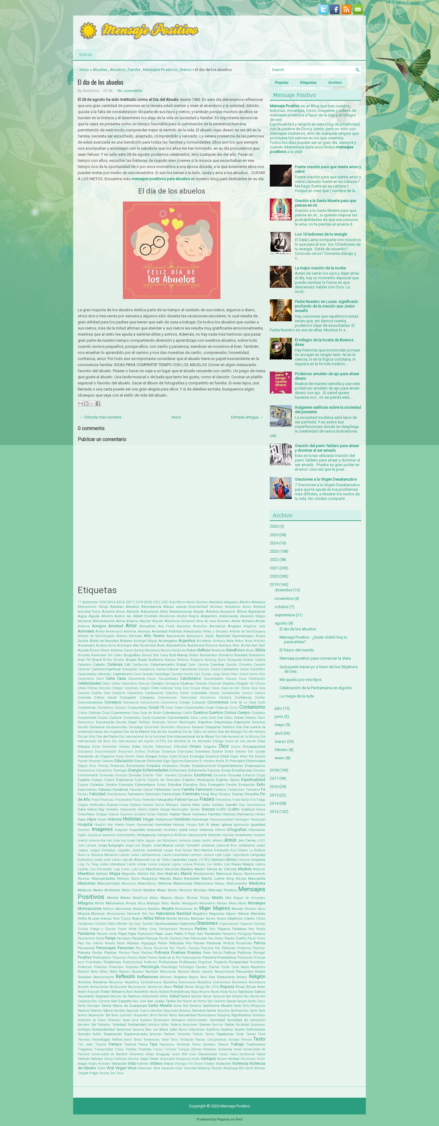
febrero (281, 749)
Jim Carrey (247, 840)
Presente (209, 957)
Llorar (142, 864)
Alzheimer (188, 621)
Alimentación (104, 621)
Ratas (104, 972)
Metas (154, 898)
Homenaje (199, 819)
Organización (228, 924)
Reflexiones (147, 977)
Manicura (224, 873)
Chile (82, 688)
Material (165, 883)
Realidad (151, 972)
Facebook (120, 789)
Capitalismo (123, 674)
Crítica (82, 713)
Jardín (206, 841)
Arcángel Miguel (145, 641)
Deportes (205, 722)
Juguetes (123, 850)
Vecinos (133, 1059)
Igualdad (258, 824)
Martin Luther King (218, 878)
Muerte (168, 908)
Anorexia (144, 631)
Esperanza (124, 780)
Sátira (108, 1010)
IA (207, 825)
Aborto (245, 602)
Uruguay (163, 1054)
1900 (102, 602)
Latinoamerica (150, 855)
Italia (140, 841)
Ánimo (100, 631)
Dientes (124, 747)
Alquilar (145, 621)
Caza (242, 679)
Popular (282, 82)
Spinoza (138, 1030)
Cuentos (200, 712)
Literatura (117, 864)
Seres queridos (122, 1015)
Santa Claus (256, 1001)
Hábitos (162, 814)
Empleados (170, 766)
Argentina (186, 640)
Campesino (147, 669)
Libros (230, 859)
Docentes (202, 751)
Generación (128, 809)
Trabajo (237, 1044)
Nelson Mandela (251, 913)
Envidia (135, 775)
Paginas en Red (229, 1119)
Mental (112, 898)
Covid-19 (156, 707)
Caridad (177, 674)
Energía (134, 770)
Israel (131, 841)
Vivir (156, 1068)
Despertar (213, 727)
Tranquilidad (103, 1049)
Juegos (83, 850)
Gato (82, 809)
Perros (259, 943)
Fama (176, 790)
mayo (279, 724)
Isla (123, 841)
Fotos (180, 799)
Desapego (136, 727)
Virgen (121, 1068)
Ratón (113, 972)
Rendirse (100, 982)
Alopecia (132, 621)
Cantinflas (257, 669)
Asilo (112, 645)
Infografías (237, 829)
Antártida (175, 631)
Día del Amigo (230, 731)
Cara (137, 674)
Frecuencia (223, 800)
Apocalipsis (195, 636)
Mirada (131, 903)
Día (239, 727)
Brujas (131, 659)
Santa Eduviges (89, 1006)
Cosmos (120, 708)
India (183, 830)
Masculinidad (108, 883)
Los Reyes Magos (239, 864)
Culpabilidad (87, 718)
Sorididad (242, 1025)
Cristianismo (252, 707)
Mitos (165, 903)
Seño (262, 1011)
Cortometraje (87, 708)
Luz (142, 869)
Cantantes (229, 669)
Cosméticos (105, 708)
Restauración (99, 987)
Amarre (248, 621)
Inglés (82, 835)
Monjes (222, 903)
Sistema (146, 1020)
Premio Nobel (136, 958)
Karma (207, 850)
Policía (217, 953)
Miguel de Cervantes (249, 898)
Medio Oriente (132, 890)
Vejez (144, 1059)
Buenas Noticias (177, 660)
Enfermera (178, 770)
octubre (281, 606)
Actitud (259, 606)
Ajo (129, 616)
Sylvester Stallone (162, 1034)
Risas (240, 987)
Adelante (133, 612)
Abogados (231, 602)
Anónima (129, 631)
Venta (195, 1059)
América (84, 626)
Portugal (259, 953)
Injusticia (94, 835)
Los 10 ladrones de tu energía (321, 234)
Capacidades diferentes (95, 674)
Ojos (137, 924)
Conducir (225, 698)
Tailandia (184, 1034)
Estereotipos (145, 784)
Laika (135, 855)
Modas (175, 903)
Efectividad (154, 761)
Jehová (217, 841)
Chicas (260, 684)
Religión (257, 976)
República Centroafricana (143, 982)
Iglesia (226, 824)
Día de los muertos (166, 731)
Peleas (162, 943)
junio (279, 716)
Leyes (192, 859)
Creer (209, 707)
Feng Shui (209, 794)
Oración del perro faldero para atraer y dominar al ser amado (327, 448)
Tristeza (144, 1049)
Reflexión (125, 976)
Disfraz (140, 752)
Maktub (142, 874)
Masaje (241, 879)
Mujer (205, 908)
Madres (245, 869)
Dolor (229, 751)
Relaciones (226, 977)
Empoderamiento (204, 766)
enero (280, 758)
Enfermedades (156, 770)
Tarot (261, 1034)
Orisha (83, 929)
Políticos (244, 952)
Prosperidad (238, 962)
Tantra (209, 1034)
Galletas (218, 805)
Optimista (188, 923)
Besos (250, 650)
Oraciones (207, 923)
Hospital (85, 824)
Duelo (173, 756)
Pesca (148, 948)
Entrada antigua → (247, 417)
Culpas (103, 718)
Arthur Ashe (243, 641)
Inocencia (109, 835)
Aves (236, 645)
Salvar (207, 996)
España (84, 780)
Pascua (151, 938)
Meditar (149, 890)
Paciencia (186, 929)
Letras (116, 860)
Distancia (169, 752)
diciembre (283, 590)
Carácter (147, 674)
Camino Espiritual (106, 669)
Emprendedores (230, 766)
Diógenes (210, 747)
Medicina (257, 883)
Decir (261, 718)
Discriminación (105, 752)
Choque (117, 688)
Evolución (247, 784)
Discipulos (85, 752)
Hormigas (242, 819)
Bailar (105, 650)
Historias (132, 819)
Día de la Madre (136, 731)
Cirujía (195, 688)
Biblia (260, 650)
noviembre (284, 598)
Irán (109, 841)
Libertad (216, 859)
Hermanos (245, 814)
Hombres (182, 819)
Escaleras (185, 775)
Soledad (119, 1024)
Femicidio (153, 794)
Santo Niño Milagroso (249, 1006)
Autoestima (176, 645)
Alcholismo (167, 616)
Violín (101, 1068)
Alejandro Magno (252, 616)
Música (84, 913)
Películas (176, 943)
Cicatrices (131, 688)
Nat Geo (148, 914)
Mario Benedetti (186, 878)
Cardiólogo (162, 674)
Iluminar (84, 830)
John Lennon (87, 845)
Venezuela (167, 1059)
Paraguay (245, 934)
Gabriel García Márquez (160, 805)
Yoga (93, 1073)
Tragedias (85, 1049)
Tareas (251, 1034)
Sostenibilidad (103, 1029)
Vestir (261, 1059)
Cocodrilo (118, 693)
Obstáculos (86, 924)
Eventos (231, 785)
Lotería (260, 864)
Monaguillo (190, 903)
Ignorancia (241, 825)
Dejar (132, 722)
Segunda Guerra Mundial (145, 1011)
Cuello (187, 713)
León (107, 860)
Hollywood (164, 819)
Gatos (92, 809)
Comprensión (167, 698)
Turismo (170, 1049)
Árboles (126, 641)
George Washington (174, 809)
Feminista (191, 794)
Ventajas (208, 1058)
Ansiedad (159, 631)
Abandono (216, 602)
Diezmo (148, 747)
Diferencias (163, 747)
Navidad (184, 913)
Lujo (117, 869)
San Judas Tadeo (161, 1001)
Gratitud (248, 809)
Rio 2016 (212, 987)
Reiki (203, 977)
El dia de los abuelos (100, 82)
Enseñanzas (242, 770)
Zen (113, 1073)
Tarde (240, 1034)
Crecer (179, 708)
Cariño (188, 674)
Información (256, 830)
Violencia (240, 1063)
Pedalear (133, 943)
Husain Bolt (195, 825)
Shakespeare (207, 1015)
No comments (129, 90)
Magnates (129, 874)
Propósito (220, 962)
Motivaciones (90, 908)
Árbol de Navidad (104, 641)
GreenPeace (86, 814)
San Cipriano (101, 1001)
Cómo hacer (105, 697)
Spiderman (124, 1030)
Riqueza (227, 986)
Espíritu (140, 780)
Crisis (233, 708)
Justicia (138, 850)
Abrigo (103, 607)
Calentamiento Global (168, 664)
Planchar (258, 948)
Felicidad (97, 794)
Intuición (228, 835)
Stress (183, 1030)
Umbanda (225, 1049)
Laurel (166, 855)
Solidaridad (136, 1024)
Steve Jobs (168, 1029)
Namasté (133, 914)
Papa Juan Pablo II (171, 934)
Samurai (219, 996)
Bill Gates (115, 655)
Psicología (150, 966)
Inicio (85, 54)
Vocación (167, 1068)
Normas (184, 919)
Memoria (185, 890)
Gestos (195, 809)
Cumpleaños (132, 718)
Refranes (165, 977)
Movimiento (123, 909)
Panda (260, 929)
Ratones (124, 972)
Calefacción (140, 665)
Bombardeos (209, 655)
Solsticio (153, 1025)
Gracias (208, 809)
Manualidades (103, 878)
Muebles (154, 909)
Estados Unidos (103, 784)
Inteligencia (146, 835)
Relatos (242, 977)
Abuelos (117, 69)
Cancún (203, 669)
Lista (104, 864)
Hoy (110, 825)
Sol (93, 1024)
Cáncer (173, 669)
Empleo (185, 766)
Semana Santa (204, 1010)
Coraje (184, 702)
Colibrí (184, 693)
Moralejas (256, 903)
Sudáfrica (213, 1030)
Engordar (213, 770)
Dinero (195, 746)
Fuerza (112, 805)
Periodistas (244, 943)
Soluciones (190, 1025)
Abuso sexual (175, 606)
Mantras (84, 879)
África (242, 611)
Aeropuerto (227, 612)
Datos (228, 718)
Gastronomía (256, 805)
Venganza (183, 1059)
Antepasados (192, 631)
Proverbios (116, 967)
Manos (238, 874)
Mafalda (102, 874)
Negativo (200, 913)
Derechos (258, 722)
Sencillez (223, 1011)
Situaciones (161, 1020)
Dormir (130, 756)
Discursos (125, 752)
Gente (154, 809)
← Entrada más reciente (100, 417)
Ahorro (107, 616)
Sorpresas (258, 1025)
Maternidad (182, 883)
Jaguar (150, 841)
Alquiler (157, 621)
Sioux (126, 1020)
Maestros (86, 873)
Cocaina (83, 693)
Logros (176, 864)
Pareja (110, 938)
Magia (114, 873)
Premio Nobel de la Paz (164, 958)
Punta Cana (230, 967)
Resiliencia (239, 982)
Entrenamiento (88, 775)
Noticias (197, 918)
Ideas (215, 824)
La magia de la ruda (297, 696)
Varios (108, 1059)
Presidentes (226, 957)
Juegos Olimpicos (103, 850)
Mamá (186, 873)
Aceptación (233, 607)
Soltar (165, 1025)
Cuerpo (243, 712)
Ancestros (200, 626)
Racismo (258, 967)
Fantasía (220, 790)
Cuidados (258, 713)
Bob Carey (160, 655)
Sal (125, 996)
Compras (147, 697)
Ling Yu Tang (88, 864)
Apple (209, 636)
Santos (83, 1010)
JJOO (261, 841)
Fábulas (104, 789)
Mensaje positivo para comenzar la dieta (315, 658)
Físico (136, 800)
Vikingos (180, 1064)
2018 (139, 602)
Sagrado (102, 996)
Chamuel (214, 684)
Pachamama (168, 929)
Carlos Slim (257, 674)
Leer (218, 855)
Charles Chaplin (235, 683)
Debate (239, 718)
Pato (186, 938)
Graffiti (221, 809)
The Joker (85, 1044)
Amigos (99, 626)
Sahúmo (116, 996)
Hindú (102, 819)
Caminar (84, 669)
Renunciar (116, 982)
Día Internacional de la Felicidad (142, 737)
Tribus (119, 1049)
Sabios (259, 991)
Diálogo (218, 741)
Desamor (97, 727)
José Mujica (163, 845)
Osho (142, 929)
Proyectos (132, 967)
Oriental (259, 924)
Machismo (154, 869)
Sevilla (163, 1015)
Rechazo (184, 972)
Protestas (100, 967)
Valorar (84, 1059)
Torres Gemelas (204, 1044)
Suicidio (84, 1034)
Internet (214, 835)
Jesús (230, 840)
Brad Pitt (84, 660)
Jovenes (208, 845)
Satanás (96, 1011)
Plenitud (147, 953)
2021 (274, 568)
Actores (108, 611)
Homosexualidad (221, 819)
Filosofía (252, 794)
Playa (135, 953)
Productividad (132, 962)
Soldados (104, 1025)
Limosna (243, 860)
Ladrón (124, 855)
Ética (202, 785)
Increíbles (170, 830)
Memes (173, 890)
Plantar (97, 953)
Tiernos (130, 1044)
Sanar (231, 1001)
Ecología (197, 756)
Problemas (112, 962)
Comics (247, 693)
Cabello (99, 664)
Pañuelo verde (107, 934)
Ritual (251, 987)
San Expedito (121, 1001)
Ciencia (166, 688)
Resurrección (137, 987)
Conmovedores (90, 702)
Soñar (229, 1024)
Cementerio (129, 684)
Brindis (119, 660)
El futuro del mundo (297, 650)
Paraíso (259, 934)
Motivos (108, 909)
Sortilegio (84, 1030)
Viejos (168, 1063)
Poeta (207, 953)
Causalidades (213, 679)
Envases (121, 775)
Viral (110, 1068)
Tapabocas (225, 1034)
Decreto (121, 722)
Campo (161, 669)
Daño (212, 718)
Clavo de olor (230, 688)
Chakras (187, 683)
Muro (261, 909)
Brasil (97, 659)
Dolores (240, 752)
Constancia (131, 702)
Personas (125, 948)
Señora (82, 1015)
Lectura (208, 855)
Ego (167, 761)
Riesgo (200, 987)
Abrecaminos (87, 607)
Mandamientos (204, 874)
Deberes (251, 718)
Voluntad (190, 1068)
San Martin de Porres (192, 1001)
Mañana (123, 879)
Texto (259, 1039)
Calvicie (203, 665)
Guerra (114, 814)
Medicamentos (237, 883)
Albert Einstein (145, 616)
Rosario (204, 992)
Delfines (144, 722)
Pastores (176, 938)
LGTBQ (203, 860)
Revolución (155, 987)
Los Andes (215, 864)
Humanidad (145, 825)
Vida (132, 1063)
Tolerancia (166, 1044)
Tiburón (100, 1044)
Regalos (180, 977)
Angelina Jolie (255, 626)
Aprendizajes (243, 636)
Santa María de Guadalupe (124, 1005)
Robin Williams (113, 991)
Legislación (241, 855)
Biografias (132, 655)
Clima (245, 688)
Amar (236, 621)
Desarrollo (152, 727)
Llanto (131, 864)
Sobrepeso (178, 1020)
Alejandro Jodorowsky (219, 616)
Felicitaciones (117, 794)
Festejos (224, 794)
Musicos (98, 913)
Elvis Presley (99, 766)
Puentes (201, 967)
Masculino (128, 883)
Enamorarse (86, 770)
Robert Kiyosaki (89, 992)
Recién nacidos (202, 972)
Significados (241, 1015)
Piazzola (207, 948)
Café (127, 665)
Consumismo (149, 702)
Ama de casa (206, 621)
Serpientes (141, 1015)
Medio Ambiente (106, 890)
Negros (231, 914)
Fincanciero (123, 800)
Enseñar (259, 770)
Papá (122, 934)
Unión (238, 1049)
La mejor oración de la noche (320, 268)
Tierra (143, 1044)
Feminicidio (171, 794)
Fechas (83, 794)
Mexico (166, 898)
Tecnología (101, 1039)
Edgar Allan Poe (242, 756)
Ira (103, 840)
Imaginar (121, 830)
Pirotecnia (244, 948)
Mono (233, 903)
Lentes (98, 860)
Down (140, 756)
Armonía (219, 641)
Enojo (226, 770)
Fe (263, 789)
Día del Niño (86, 737)
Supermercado (136, 1034)
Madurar (259, 869)
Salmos (134, 996)
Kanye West (191, 850)
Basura (166, 650)
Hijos (91, 819)
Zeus (120, 1073)
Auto (161, 645)
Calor (192, 665)
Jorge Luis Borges (138, 845)
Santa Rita (180, 1006)
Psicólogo (169, 967)
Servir (154, 1015)
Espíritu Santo (228, 780)
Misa (141, 903)
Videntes (143, 1064)
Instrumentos (126, 835)
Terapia (233, 1040)
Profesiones (168, 962)
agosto (281, 623)
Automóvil (196, 645)
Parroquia (124, 938)
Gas (242, 805)
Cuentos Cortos (222, 712)
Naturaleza (165, 913)
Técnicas (84, 1040)
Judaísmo (246, 845)
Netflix (82, 919)
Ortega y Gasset (103, 929)
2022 (156, 602)
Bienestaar (99, 655)
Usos (192, 1054)
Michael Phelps (198, 898)
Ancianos (217, 626)
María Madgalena (144, 879)
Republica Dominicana (179, 982)
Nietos (185, 69)
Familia (134, 69)
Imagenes (102, 829)
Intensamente (197, 835)
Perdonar (213, 943)
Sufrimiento (255, 1029)
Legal (227, 855)
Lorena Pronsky (194, 864)
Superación (113, 1034)
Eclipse (183, 756)
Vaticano (120, 1059)
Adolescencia (181, 611)
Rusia (233, 992)
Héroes (260, 814)
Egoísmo (177, 761)
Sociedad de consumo (246, 1020)
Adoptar (199, 612)
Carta (110, 678)
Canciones (188, 669)
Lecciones (181, 855)
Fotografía (164, 799)
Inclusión (154, 830)
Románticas (180, 991)
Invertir (83, 841)
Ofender (121, 924)
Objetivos (235, 918)
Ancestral (184, 626)
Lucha (83, 869)
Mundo (237, 909)
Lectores (196, 855)
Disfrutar (153, 752)
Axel (255, 645)
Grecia (260, 809)
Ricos (189, 987)
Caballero (84, 665)
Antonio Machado (129, 636)
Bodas (193, 655)
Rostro (215, 992)
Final (95, 800)
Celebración (256, 679)
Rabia (245, 967)
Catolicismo (190, 678)
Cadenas (115, 664)
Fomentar (148, 800)
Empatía (153, 766)
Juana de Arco (226, 845)
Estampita (126, 785)
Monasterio (207, 903)
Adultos (212, 611)
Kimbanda (221, 850)
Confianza (243, 697)
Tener (165, 1040)
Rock (129, 992)
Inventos (259, 835)
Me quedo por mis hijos (300, 679)
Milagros (85, 903)
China (92, 688)
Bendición (218, 650)
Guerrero (126, 814)
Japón (196, 841)
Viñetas (209, 1064)
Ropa (194, 992)
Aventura (225, 645)
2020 (148, 602)
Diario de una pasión (240, 741)
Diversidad (185, 752)
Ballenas (117, 650)
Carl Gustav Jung (207, 674)
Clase (215, 688)
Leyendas (179, 859)
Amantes (223, 621)
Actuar (120, 612)
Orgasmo (246, 924)
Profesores (188, 962)
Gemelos (112, 809)
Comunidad (188, 698)
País (212, 929)
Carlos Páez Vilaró (234, 674)
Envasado (107, 775)
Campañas (130, 669)
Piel (217, 948)
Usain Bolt (179, 1054)
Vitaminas (144, 1068)
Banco (128, 650)
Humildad (163, 824)
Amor (131, 626)
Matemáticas (147, 883)
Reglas (193, 977)
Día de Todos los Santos (200, 732)
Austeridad (148, 645)
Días (261, 741)
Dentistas (159, 722)
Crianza (221, 707)
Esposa (83, 785)
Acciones (216, 607)
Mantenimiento (254, 874)
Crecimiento (194, 707)
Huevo (130, 825)
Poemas (178, 952)
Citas (205, 688)
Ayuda (83, 650)
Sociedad (217, 1020)
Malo (160, 874)
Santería (195, 1006)
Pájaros (224, 929)
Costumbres (137, 707)
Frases (206, 799)
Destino (228, 727)
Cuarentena (120, 713)
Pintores (228, 948)
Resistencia (257, 982)
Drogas (151, 756)
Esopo (261, 775)
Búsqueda (234, 660)
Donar (120, 756)
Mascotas (86, 883)
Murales (251, 909)
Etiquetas (308, 82)
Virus (131, 1068)
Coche (96, 693)
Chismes (104, 688)
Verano (222, 1059)
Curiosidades (178, 717)
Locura (164, 864)
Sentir (254, 1011)
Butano (248, 660)
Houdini (100, 825)
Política (229, 952)
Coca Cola (258, 688)
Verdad (233, 1059)
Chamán (201, 684)
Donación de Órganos (96, 756)
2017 (130, 602)
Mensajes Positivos (160, 69)
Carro (100, 679)
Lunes (125, 869)
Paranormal (86, 938)
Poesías (194, 952)
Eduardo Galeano (101, 761)
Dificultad (180, 747)
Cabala (260, 660)
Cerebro (157, 683)
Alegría (194, 616)
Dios (224, 746)
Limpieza (258, 859)
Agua (82, 616)
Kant (178, 850)
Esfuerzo (249, 775)
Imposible (137, 830)
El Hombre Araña (211, 761)
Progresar (205, 962)
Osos (153, 929)
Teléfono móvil (121, 1040)
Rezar (178, 986)
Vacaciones (207, 1054)
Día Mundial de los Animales (190, 741)
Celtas (115, 684)
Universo (136, 1054)
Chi (251, 684)
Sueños (227, 1029)
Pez (172, 948)
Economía (212, 756)
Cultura (115, 717)
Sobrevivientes (197, 1020)
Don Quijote (256, 752)
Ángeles (234, 626)
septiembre (285, 615)
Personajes (106, 948)
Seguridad (171, 1011)
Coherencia (135, 693)
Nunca (221, 919)
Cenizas (144, 684)
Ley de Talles (160, 860)
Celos (106, 684)
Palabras (239, 929)
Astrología (124, 645)
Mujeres (221, 908)
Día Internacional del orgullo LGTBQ (139, 741)
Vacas (223, 1054)
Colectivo (172, 693)
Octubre (100, 924)
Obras (260, 919)
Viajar (82, 1063)
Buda (142, 659)
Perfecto (228, 943)
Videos (156, 1063)
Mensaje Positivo (223, 890)
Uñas (149, 1054)
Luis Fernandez (100, 869)
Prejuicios (119, 958)
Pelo (188, 943)
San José (139, 1001)
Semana (185, 1011)
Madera (186, 869)
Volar (179, 1068)
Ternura (246, 1040)
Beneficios (235, 650)
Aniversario (114, 631)
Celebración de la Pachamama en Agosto (316, 688)
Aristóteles (204, 641)
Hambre (214, 814)
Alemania (84, 621)
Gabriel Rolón (190, 805)
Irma (116, 841)
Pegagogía (148, 943)
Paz (81, 943)
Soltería (176, 1025)
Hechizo (229, 814)
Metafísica (140, 898)
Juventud (154, 850)
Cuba (135, 713)
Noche (171, 918)
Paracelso (229, 934)
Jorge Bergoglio (111, 845)
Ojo (130, 924)
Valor (261, 1054)
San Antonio (234, 996)
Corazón (199, 702)
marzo (280, 741)
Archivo (335, 82)
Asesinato (86, 645)
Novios (211, 919)
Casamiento (136, 679)
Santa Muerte (160, 1005)
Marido (165, 878)
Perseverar (86, 948)
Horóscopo (257, 819)
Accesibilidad (198, 607)
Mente (125, 898)
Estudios (190, 784)
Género (142, 809)
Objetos (249, 919)
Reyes (168, 987)
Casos (151, 679)
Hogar (148, 819)
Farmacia (253, 790)
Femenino (136, 794)
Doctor (217, 751)
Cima (177, 688)
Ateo (136, 645)
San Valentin (217, 1001)
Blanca (147, 655)
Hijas (82, 819)
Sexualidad (187, 1015)
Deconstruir (86, 722)
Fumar (124, 805)
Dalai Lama (199, 718)
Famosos (204, 789)
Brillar (107, 660)
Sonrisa (217, 1025)
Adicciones (150, 611)
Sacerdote (86, 996)
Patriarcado (199, 938)
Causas (231, 679)
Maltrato (172, 873)
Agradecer (256, 611)
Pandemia (86, 933)
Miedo (217, 897)
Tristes (131, 1049)
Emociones (136, 766)
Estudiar (175, 784)
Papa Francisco (140, 934)
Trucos (158, 1049)
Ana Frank (166, 626)
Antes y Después (215, 631)
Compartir (128, 697)
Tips (153, 1044)
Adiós (164, 612)
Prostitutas (257, 962)
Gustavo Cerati (144, 814)
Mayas (220, 883)
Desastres (168, 727)
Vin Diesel (195, 1064)
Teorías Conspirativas (211, 1040)
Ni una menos (100, 918)
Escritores (203, 775)
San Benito (251, 996)
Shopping (223, 1015)
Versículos (248, 1059)
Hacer (186, 814)
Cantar (244, 669)
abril (278, 733)
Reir (212, 977)
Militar (99, 903)
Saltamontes (150, 996)
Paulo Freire (256, 938)
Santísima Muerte (217, 1005)
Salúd (185, 996)
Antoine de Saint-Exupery (247, 631)
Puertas (214, 967)
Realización (168, 972)
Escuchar (220, 775)
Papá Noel (195, 934)
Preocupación (191, 958)
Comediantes (231, 693)
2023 (165, 602)
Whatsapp (230, 1068)
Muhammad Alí (186, 909)
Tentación (187, 1040)
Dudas (163, 756)
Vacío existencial (242, 1054)
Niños (160, 918)
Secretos (120, 1011)
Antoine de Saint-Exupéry (96, 636)
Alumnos (172, 621)
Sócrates (84, 1025)
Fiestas (238, 794)
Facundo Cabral (141, 790)
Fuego (261, 800)
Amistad (115, 626)
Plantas (110, 952)
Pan (251, 929)
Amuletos (147, 626)
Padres (201, 928)
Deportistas (223, 722)
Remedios (84, 982)
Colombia (199, 693)
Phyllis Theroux (188, 948)
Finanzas (107, 800)
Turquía (183, 1049)
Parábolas (213, 934)
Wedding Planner (210, 1068)
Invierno (94, 841)
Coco (107, 693)
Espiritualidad (253, 779)
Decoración (105, 722)
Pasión (164, 938)
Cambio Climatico (239, 665)
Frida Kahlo (240, 800)
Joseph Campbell (187, 845)
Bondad (241, 655)
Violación (223, 1063)
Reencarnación (103, 977)
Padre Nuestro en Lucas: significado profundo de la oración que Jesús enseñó (326, 306)
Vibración (119, 1063)
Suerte (239, 1029)
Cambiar (217, 664)
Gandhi (231, 805)
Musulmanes (116, 914)
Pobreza (162, 952)
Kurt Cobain (239, 850)
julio (278, 708)
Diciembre (109, 747)
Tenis (174, 1040)
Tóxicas (223, 1044)
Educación (124, 760)
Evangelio (216, 784)
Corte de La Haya (243, 702)
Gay (101, 809)
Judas (260, 845)
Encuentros (104, 770)
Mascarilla (256, 878)
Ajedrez (119, 616)
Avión (246, 645)
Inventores (243, 835)
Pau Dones (216, 938)
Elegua (82, 766)
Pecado (110, 943)
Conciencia (208, 698)
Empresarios (255, 766)
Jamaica (184, 841)
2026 (274, 526)
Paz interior (94, 943)
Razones (138, 972)
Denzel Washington (181, 722)
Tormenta (183, 1044)
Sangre (242, 1001)
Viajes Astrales (99, 1064)
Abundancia (151, 606)
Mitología (153, 903)
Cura (146, 717)
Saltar (164, 996)
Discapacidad (254, 746)
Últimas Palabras (204, 1049)
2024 (274, 543)
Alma (120, 621)
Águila (93, 616)
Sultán (97, 1034)
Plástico (124, 953)
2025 (274, 535)
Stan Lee (151, 1030)
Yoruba (104, 1073)
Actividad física (89, 612)
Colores (214, 693)
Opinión (147, 924)
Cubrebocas (172, 713)
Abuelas (100, 69)
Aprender (223, 636)
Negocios (216, 913)
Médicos (84, 890)
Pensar (199, 943)
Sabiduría (245, 991)
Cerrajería (172, 684)
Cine (186, 688)
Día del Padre (107, 736)
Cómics (260, 693)
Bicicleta (84, 655)
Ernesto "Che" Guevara (160, 775)
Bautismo (179, 650)
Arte (230, 641)
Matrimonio (203, 883)
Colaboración (154, 693)
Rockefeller (141, 992)
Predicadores (102, 958)
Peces (121, 943)
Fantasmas (236, 790)
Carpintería (86, 679)
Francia (192, 799)
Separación (96, 1015)
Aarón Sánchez (197, 602)
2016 (120, 602)
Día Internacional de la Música (237, 737)
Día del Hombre (254, 732)
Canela (215, 669)
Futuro (135, 805)
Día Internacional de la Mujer (190, 736)
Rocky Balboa (159, 992)
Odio (111, 923)
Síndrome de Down (92, 1020)
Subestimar (197, 1030)
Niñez (149, 918)
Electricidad (255, 761)
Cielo (155, 688)
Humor (178, 824)
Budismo (155, 659)
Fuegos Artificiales (91, 805)
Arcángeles (168, 641)
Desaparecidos (116, 727)
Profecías (150, 962)
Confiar (260, 698)
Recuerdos (245, 971)
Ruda (224, 992)
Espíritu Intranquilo (198, 780)
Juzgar (168, 850)
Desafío (83, 727)
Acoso (246, 607)
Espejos (97, 780)
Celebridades (89, 683)
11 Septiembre (88, 602)
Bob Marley (179, 655)
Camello (259, 665)
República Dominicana (213, 982)
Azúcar (95, 650)
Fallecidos (162, 789)
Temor (137, 1040)
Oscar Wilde (127, 929)
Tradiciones (255, 1044)
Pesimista (161, 948)
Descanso (184, 727)
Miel (228, 898)
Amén (260, 621)
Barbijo (139, 650)
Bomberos (226, 655)
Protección (85, 967)
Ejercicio (191, 761)
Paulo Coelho (236, 938)
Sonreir (205, 1024)
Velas (154, 1059)
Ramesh (83, 972)
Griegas (101, 814)
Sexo (173, 1015)
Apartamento (175, 636)
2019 (274, 584)
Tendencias (151, 1040)
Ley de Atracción (136, 859)
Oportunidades (166, 923)
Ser (107, 1015)
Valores (97, 1059)
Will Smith (246, 1068)
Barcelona (152, 650)
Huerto (119, 825)
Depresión (242, 722)
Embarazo (117, 766)
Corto (261, 702)
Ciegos (145, 688)
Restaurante (118, 987)
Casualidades (168, 679)
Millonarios (115, 903)
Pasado (138, 938)
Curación (158, 717)
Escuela (234, 775)
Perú (139, 948)
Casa (121, 678)
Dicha (96, 747)
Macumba (172, 869)
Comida (84, 697)
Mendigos (200, 890)
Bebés (192, 650)
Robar (261, 987)
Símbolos (258, 1015)
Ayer (262, 645)
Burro (222, 660)
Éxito (261, 784)
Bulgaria (197, 660)
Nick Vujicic (122, 919)
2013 (274, 811)
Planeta (84, 952)
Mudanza (140, 909)
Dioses (236, 747)
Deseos (198, 727)
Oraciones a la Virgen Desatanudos (326, 479)
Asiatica (102, 645)
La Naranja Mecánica (102, 855)
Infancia (206, 830)
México (179, 898)
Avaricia (211, 645)
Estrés (161, 785)
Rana (94, 972)
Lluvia (152, 864)
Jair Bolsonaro (166, 841)
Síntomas (114, 1020)
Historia (114, 819)
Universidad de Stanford (109, 1054)
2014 (111, 602)
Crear (169, 708)
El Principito (235, 761)
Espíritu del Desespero (164, 780)
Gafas (206, 805)
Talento (197, 1034)
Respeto (83, 987)
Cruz (106, 713)
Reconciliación (225, 972)
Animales (86, 631)
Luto (134, 869)
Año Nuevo (154, 635)
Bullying (210, 660)
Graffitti (234, 809)
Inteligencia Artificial (172, 835)
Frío (253, 800)
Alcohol (182, 616)
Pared (100, 938)
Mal (152, 874)
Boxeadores (257, 655)
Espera (109, 780)
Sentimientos (240, 1011)
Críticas (94, 713)
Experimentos (87, 790)
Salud (175, 996)
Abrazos (258, 602)
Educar (140, 761)
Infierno (220, 830)
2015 (274, 795)
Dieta (136, 746)
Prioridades (94, 962)
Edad (224, 756)
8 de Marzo (178, 602)
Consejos (112, 702)
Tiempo (115, 1044)
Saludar (196, 996)
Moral (242, 903)
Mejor (161, 890)
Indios (193, 830)
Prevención (245, 958)
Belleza (204, 650)
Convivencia (169, 702)
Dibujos (84, 746)
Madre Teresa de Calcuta (216, 869)
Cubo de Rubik (150, 713)
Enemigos (120, 770)
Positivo (85, 957)
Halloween (199, 814)
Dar (220, 717)
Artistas (259, 641)
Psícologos (186, 967)
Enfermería (197, 770)
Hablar (175, 814)
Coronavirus (217, 702)
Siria (135, 1020)
